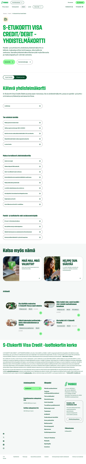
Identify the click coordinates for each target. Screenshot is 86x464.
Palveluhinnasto (49, 399)
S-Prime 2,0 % (68, 431)
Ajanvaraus (47, 429)
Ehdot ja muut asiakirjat (77, 456)
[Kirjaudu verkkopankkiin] (80, 2)
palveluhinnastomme (12, 371)
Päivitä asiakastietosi (50, 388)
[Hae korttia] (9, 62)
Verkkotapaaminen (50, 432)
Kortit (23, 6)
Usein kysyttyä (48, 402)
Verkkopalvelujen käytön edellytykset (60, 456)
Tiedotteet (47, 411)
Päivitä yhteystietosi (74, 419)
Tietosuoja (25, 456)
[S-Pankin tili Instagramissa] (3, 448)
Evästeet (47, 456)
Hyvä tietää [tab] (8, 77)
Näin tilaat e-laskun (68, 356)
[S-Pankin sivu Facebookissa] (3, 434)
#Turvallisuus (75, 309)
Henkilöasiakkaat (16, 2)
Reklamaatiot (48, 423)
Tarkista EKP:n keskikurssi (73, 373)
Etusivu (5, 13)
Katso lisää (36, 6)
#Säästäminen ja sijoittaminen (26, 328)
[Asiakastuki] (33, 388)
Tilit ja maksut (5, 6)
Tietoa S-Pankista (49, 437)
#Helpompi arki (23, 309)
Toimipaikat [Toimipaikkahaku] (79, 7)
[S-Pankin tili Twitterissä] (3, 437)
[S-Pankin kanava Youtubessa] (3, 441)
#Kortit (30, 309)
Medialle (46, 440)
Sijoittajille (47, 443)
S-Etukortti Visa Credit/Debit (19, 13)
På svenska (70, 2)
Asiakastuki (69, 7)
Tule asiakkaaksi (49, 396)
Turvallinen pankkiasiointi (52, 405)
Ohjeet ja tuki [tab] (20, 77)
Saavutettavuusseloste (36, 456)
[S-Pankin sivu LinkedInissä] (3, 445)
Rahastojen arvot (49, 408)
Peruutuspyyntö (49, 426)
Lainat (29, 6)
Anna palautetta (49, 420)
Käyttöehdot (16, 456)
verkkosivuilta (28, 373)
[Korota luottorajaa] (25, 62)
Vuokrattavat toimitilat (51, 417)
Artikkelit (47, 414)
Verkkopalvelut (15, 6)
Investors (47, 447)
